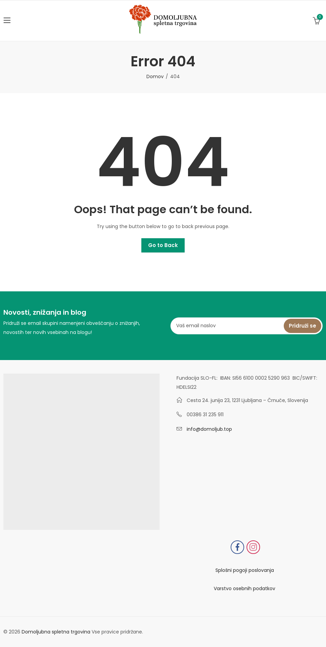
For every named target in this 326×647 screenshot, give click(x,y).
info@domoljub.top (209, 429)
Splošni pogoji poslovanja (244, 570)
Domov (155, 76)
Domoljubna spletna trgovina (56, 631)
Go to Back (163, 245)
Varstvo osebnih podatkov (244, 588)
